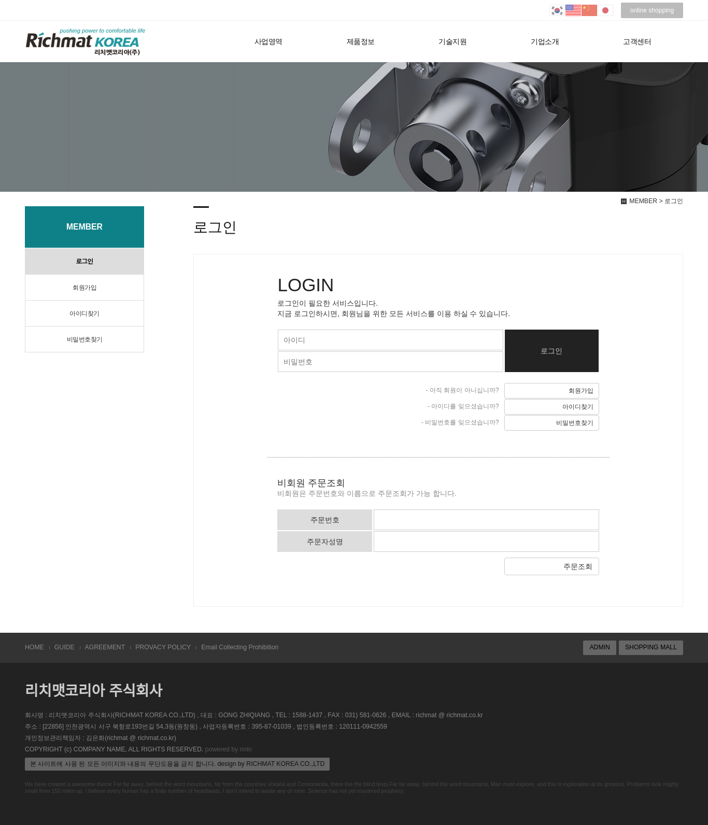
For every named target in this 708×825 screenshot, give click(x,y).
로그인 (84, 261)
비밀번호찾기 (85, 339)
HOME (34, 647)
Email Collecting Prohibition (239, 647)
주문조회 (577, 566)
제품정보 (361, 41)
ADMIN (599, 647)
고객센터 (637, 41)
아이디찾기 (84, 313)
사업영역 (268, 41)
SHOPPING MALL (651, 647)
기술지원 (452, 41)
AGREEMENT (105, 647)
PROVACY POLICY (163, 647)
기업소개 (545, 41)
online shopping (652, 10)
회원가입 (84, 287)
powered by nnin (228, 749)
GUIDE (64, 647)
